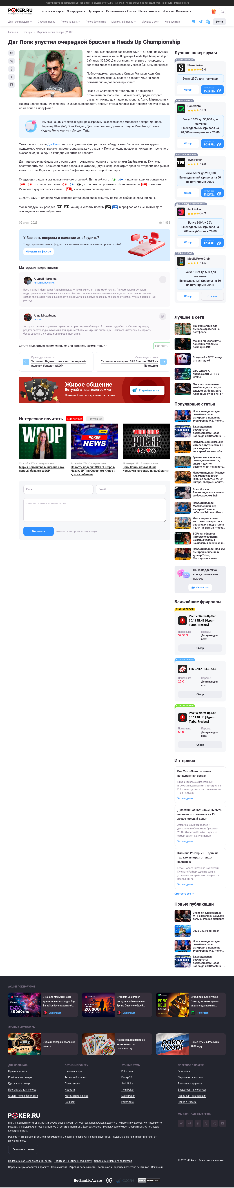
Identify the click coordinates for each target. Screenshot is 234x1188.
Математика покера (76, 1095)
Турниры (96, 11)
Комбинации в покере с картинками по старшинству (131, 1044)
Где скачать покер (19, 1083)
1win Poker (195, 160)
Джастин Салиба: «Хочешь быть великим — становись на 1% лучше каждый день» (199, 814)
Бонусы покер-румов (190, 1083)
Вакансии (157, 1167)
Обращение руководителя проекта (28, 1167)
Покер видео (72, 1083)
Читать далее (185, 798)
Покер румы (76, 11)
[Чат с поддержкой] (208, 21)
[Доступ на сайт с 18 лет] (109, 1180)
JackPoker (194, 209)
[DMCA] (149, 1180)
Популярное (95, 418)
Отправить (38, 531)
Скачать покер (46, 21)
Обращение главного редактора (113, 1160)
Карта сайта (105, 1167)
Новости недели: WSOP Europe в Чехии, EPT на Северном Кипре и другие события (93, 470)
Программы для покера (22, 1089)
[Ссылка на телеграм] (201, 21)
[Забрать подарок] (213, 11)
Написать (161, 346)
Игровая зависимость (82, 1167)
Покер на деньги (70, 21)
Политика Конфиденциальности (73, 1160)
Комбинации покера (20, 1077)
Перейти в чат (150, 390)
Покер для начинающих (192, 1095)
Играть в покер (53, 11)
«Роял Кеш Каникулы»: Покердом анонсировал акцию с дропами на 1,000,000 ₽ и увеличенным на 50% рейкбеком (207, 1001)
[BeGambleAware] (88, 1180)
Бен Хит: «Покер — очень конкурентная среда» (194, 773)
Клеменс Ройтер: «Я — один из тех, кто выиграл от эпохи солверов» (198, 857)
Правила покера (18, 1071)
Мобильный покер (124, 21)
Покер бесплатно (96, 21)
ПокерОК (126, 1077)
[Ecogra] (125, 1180)
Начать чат (200, 587)
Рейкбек (70, 1101)
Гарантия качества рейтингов (131, 1167)
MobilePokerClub (199, 258)
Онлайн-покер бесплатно (23, 1095)
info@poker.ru (181, 2)
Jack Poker (127, 1083)
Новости (168, 11)
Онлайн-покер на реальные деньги (59, 1044)
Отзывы (212, 296)
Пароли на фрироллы (190, 1077)
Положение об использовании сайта (30, 1160)
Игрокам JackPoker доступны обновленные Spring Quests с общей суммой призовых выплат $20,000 (132, 1001)
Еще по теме (74, 418)
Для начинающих (20, 21)
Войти (219, 21)
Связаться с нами (23, 1149)
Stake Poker (195, 65)
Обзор (187, 89)
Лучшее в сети (150, 21)
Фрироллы (184, 1071)
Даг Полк (53, 144)
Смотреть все (185, 893)
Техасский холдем (76, 1077)
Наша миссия (59, 1167)
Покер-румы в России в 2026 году (205, 1044)
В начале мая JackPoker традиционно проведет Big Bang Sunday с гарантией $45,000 (59, 1001)
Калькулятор (172, 21)
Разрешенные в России (121, 11)
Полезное (184, 11)
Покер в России (187, 1101)
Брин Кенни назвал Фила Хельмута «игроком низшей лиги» (146, 468)
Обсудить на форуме (38, 251)
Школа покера (149, 11)
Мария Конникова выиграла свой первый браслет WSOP (41, 468)
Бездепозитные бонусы (192, 1089)
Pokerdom (194, 106)
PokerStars (127, 1101)
